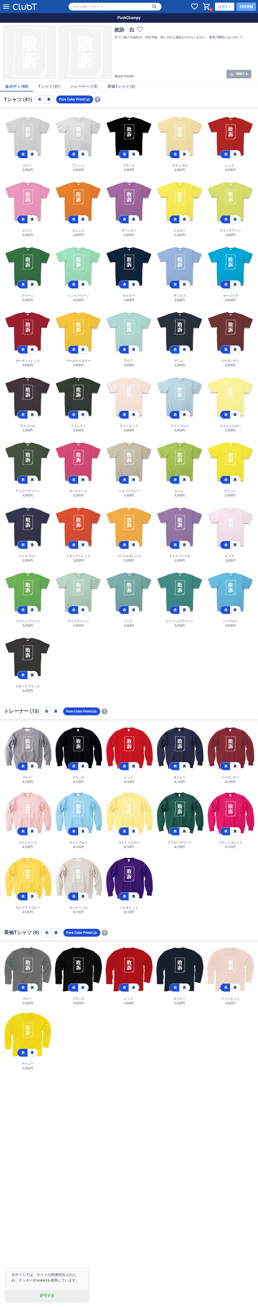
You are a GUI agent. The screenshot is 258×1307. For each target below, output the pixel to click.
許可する (47, 1295)
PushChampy (129, 18)
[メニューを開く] (6, 6)
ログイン (224, 7)
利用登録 (246, 7)
